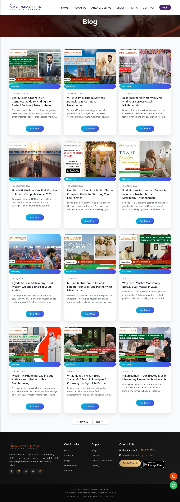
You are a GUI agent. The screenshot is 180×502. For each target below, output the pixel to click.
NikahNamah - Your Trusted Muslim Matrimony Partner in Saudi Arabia (144, 377)
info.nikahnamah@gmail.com (137, 455)
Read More (35, 128)
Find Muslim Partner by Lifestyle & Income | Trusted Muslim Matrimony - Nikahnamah (144, 194)
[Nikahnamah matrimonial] (26, 7)
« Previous (83, 421)
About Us (80, 7)
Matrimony (15, 86)
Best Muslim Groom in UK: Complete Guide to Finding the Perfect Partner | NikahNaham (31, 101)
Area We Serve (101, 7)
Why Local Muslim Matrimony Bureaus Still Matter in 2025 (141, 284)
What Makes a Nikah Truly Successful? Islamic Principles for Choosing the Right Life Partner (88, 379)
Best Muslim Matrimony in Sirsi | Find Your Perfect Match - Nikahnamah (143, 101)
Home (65, 7)
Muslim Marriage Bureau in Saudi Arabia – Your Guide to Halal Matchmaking (33, 379)
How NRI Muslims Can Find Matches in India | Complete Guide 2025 (35, 192)
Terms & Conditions (102, 460)
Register (68, 470)
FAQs (94, 450)
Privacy (95, 465)
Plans (134, 7)
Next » (99, 421)
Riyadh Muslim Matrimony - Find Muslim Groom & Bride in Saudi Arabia (32, 286)
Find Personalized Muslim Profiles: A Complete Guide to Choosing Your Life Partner (90, 194)
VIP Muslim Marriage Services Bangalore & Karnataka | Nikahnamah (86, 101)
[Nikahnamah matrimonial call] (173, 476)
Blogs (120, 7)
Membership (70, 465)
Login (165, 7)
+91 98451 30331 (147, 450)
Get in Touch (130, 463)
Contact (148, 7)
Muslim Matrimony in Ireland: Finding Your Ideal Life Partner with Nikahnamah (89, 286)
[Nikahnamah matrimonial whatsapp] (173, 485)
